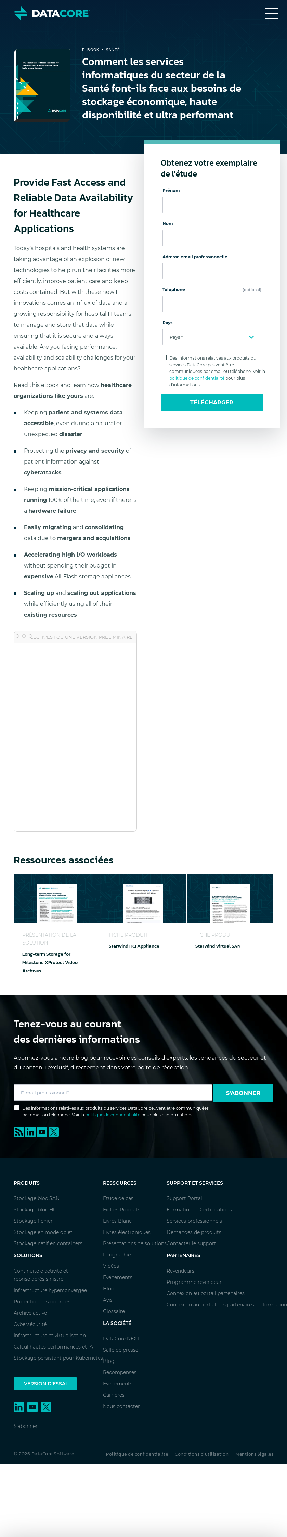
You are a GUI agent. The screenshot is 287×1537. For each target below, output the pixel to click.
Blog (109, 1289)
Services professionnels (194, 1221)
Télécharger (211, 402)
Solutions (28, 1255)
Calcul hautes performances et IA (53, 1347)
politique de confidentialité (196, 378)
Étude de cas (118, 1198)
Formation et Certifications (199, 1210)
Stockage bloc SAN (37, 1198)
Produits (27, 1183)
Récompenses (119, 1372)
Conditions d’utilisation (202, 1454)
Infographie (117, 1255)
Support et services (195, 1183)
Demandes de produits (194, 1232)
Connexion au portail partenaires (206, 1293)
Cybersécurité (30, 1324)
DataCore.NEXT (121, 1339)
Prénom (171, 190)
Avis (108, 1300)
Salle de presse (120, 1350)
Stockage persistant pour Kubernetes (58, 1358)
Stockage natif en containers (48, 1243)
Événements (117, 1277)
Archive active (30, 1313)
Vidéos (111, 1266)
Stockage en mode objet (43, 1232)
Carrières (114, 1395)
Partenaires (183, 1255)
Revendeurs (180, 1271)
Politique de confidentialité (137, 1454)
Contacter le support (191, 1243)
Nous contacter (121, 1406)
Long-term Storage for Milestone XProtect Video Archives (50, 962)
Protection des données (42, 1302)
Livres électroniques (127, 1232)
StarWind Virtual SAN (217, 946)
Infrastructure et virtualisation (50, 1335)
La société (117, 1323)
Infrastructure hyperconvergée (50, 1290)
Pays (167, 322)
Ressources (119, 1183)
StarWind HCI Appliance (134, 946)
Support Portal (184, 1198)
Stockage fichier (33, 1221)
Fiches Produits (121, 1210)
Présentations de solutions (135, 1243)
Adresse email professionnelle (194, 256)
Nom (167, 223)
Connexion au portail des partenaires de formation (227, 1305)
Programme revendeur (194, 1282)
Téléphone (212, 289)
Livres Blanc (117, 1221)
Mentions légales (254, 1454)
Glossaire (114, 1311)
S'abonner (243, 1093)
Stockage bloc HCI (36, 1210)
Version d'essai (45, 1384)
